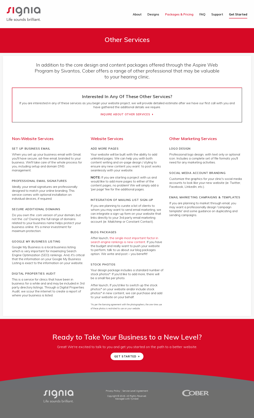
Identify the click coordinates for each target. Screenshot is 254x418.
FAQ (202, 14)
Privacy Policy (113, 390)
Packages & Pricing (179, 14)
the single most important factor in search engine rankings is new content (124, 240)
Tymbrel (134, 398)
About (137, 14)
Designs (153, 14)
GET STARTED (125, 356)
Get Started (238, 14)
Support (217, 14)
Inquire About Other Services (125, 114)
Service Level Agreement (135, 390)
